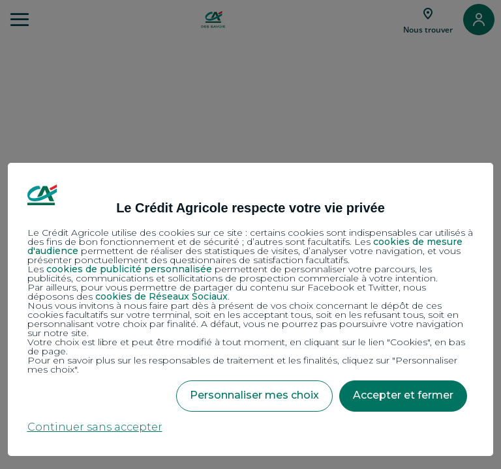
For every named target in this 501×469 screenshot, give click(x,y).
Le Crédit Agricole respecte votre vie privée (250, 208)
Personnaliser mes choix (254, 395)
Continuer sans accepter (94, 427)
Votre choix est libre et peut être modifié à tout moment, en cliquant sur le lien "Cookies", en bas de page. (246, 346)
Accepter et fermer (403, 395)
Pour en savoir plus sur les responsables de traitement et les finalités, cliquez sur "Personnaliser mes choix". (242, 365)
